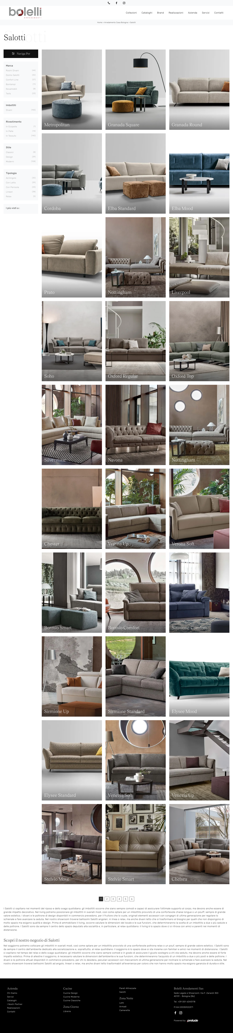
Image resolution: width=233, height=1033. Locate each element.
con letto (11, 182)
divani (9, 110)
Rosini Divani (12, 70)
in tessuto (11, 135)
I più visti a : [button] (13, 208)
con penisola (12, 187)
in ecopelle (11, 126)
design (9, 157)
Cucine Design (70, 993)
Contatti (218, 12)
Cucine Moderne (71, 996)
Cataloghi (147, 12)
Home (99, 22)
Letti (121, 1002)
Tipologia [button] (11, 173)
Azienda (192, 12)
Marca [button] (9, 65)
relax (8, 196)
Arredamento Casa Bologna (116, 22)
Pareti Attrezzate (127, 988)
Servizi (206, 12)
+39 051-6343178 (186, 1001)
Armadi (122, 1006)
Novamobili (11, 89)
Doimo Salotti (12, 75)
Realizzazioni (176, 12)
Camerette (124, 1010)
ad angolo (11, 178)
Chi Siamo (12, 993)
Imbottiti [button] (11, 105)
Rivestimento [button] (14, 121)
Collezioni (131, 12)
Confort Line (12, 79)
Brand (160, 12)
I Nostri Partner (14, 1004)
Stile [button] (8, 147)
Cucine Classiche (72, 1000)
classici (10, 152)
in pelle (9, 131)
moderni (10, 161)
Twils (8, 93)
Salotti (133, 22)
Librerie (67, 1011)
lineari (9, 191)
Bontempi (11, 84)
